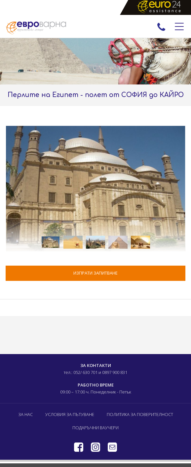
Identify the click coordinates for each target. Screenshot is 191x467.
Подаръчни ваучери (95, 428)
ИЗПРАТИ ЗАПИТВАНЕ (95, 273)
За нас (25, 414)
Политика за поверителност (140, 414)
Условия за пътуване (69, 414)
